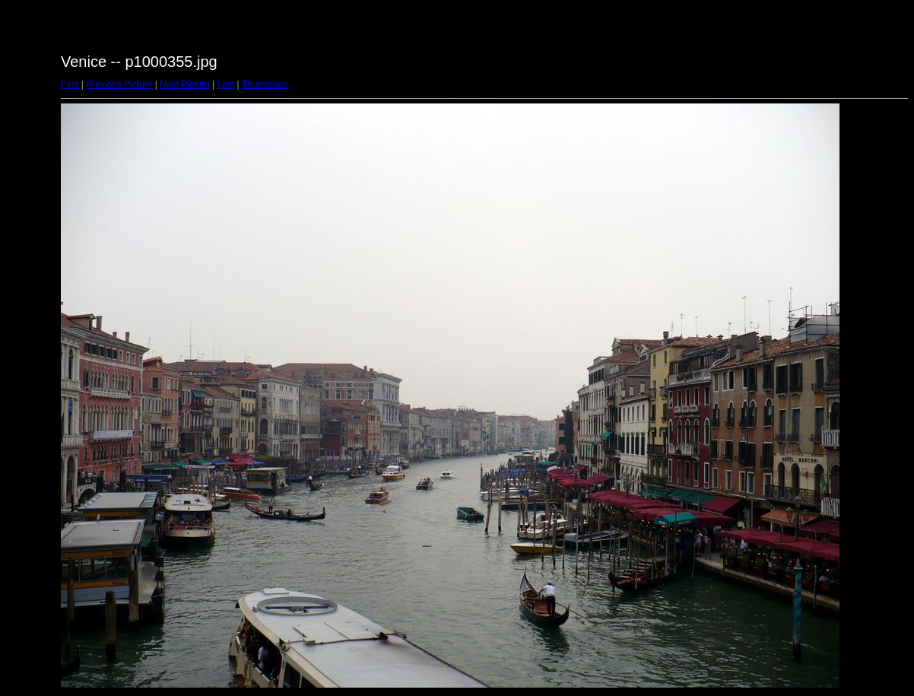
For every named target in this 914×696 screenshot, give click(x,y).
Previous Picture (119, 84)
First (69, 84)
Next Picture (184, 84)
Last (225, 84)
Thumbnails (265, 84)
